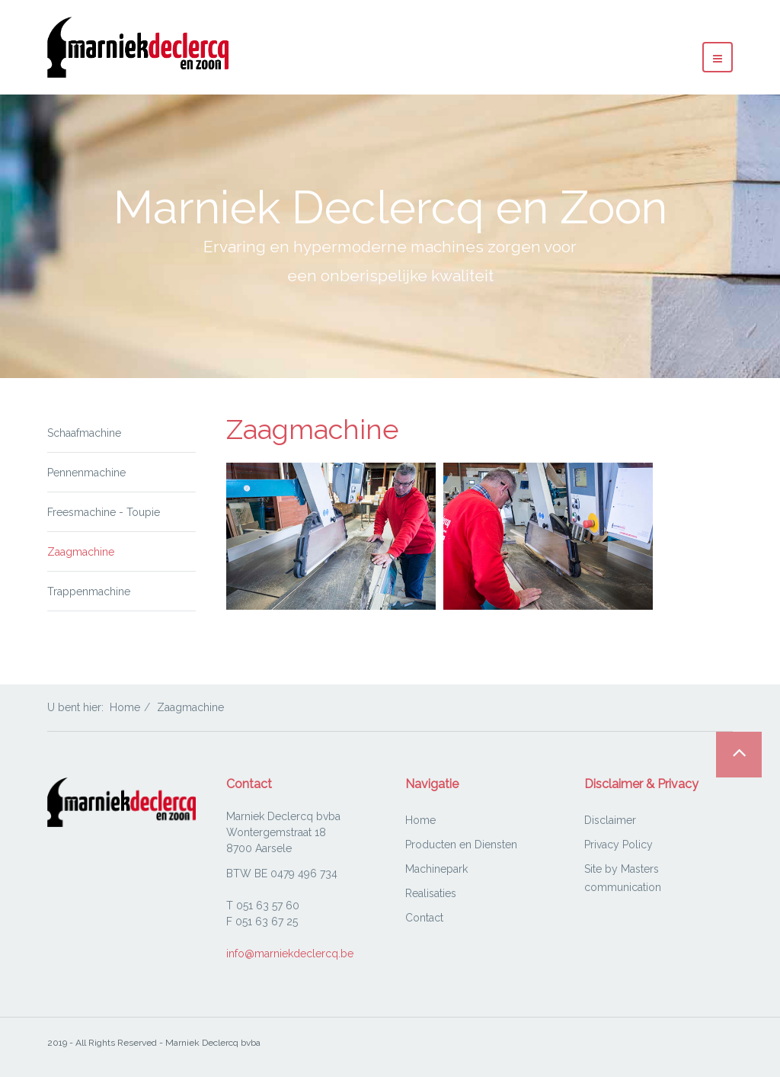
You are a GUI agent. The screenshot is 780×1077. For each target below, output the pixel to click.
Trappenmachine (88, 591)
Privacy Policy (618, 844)
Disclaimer (610, 820)
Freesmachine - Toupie (103, 512)
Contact (424, 918)
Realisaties (430, 893)
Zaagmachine (80, 552)
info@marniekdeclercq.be (289, 953)
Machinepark (436, 869)
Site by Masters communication (622, 878)
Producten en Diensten (461, 844)
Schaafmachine (84, 433)
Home (125, 707)
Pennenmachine (86, 472)
